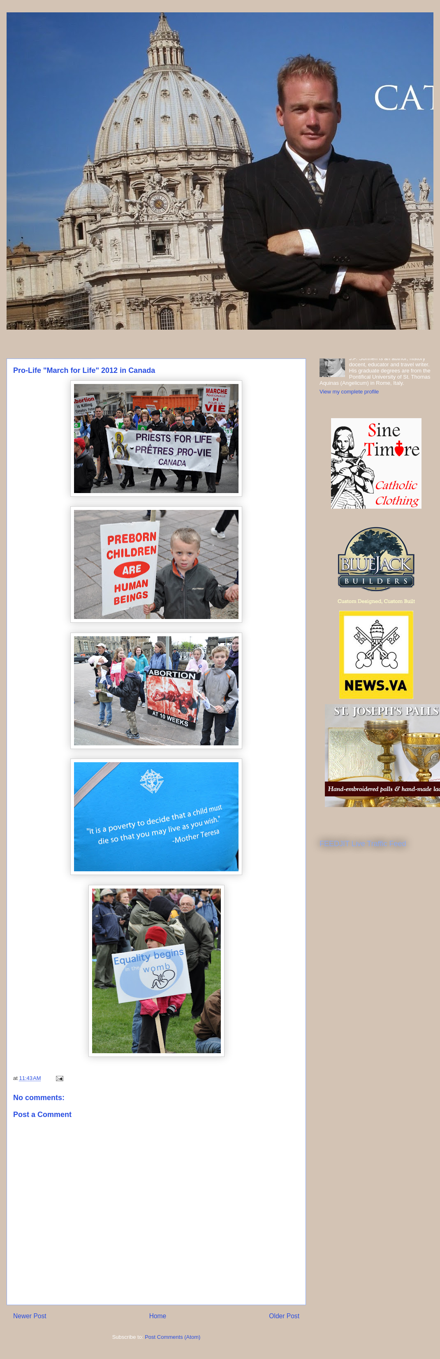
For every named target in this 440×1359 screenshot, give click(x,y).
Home (158, 1315)
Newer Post (29, 1315)
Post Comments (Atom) (172, 1337)
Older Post (284, 1315)
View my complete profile (349, 392)
